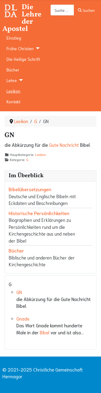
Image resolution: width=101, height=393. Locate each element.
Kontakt (13, 101)
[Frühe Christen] (37, 48)
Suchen (86, 10)
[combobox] (62, 10)
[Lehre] (20, 80)
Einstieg (13, 37)
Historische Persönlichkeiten (39, 213)
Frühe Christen (20, 48)
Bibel (44, 332)
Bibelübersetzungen (30, 189)
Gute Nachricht (64, 145)
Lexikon (13, 90)
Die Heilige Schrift (23, 59)
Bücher (12, 69)
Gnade (22, 319)
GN (19, 292)
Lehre (11, 80)
